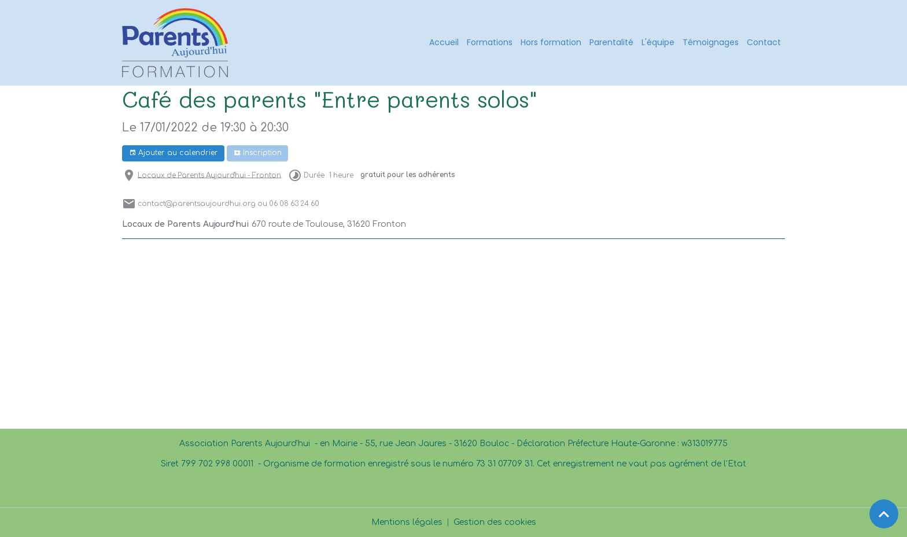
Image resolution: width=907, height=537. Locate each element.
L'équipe (657, 42)
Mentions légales (407, 522)
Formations (490, 42)
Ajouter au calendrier (173, 153)
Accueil (444, 42)
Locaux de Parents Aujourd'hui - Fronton (209, 175)
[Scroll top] (883, 513)
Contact (764, 42)
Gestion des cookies (495, 522)
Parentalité (611, 42)
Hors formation (551, 42)
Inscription (258, 153)
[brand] (177, 43)
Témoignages (711, 42)
